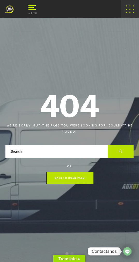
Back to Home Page (69, 178)
